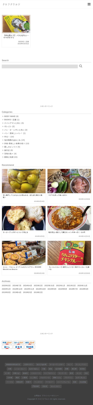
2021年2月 (71, 286)
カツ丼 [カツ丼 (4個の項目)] (7, 373)
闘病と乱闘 (8, 157)
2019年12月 (17, 289)
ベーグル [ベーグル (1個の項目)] (10, 382)
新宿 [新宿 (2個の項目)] (71, 373)
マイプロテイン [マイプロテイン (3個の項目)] (49, 373)
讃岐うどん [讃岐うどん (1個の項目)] (57, 377)
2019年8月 (62, 289)
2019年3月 (27, 292)
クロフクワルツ (11, 4)
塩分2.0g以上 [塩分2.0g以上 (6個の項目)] (34, 369)
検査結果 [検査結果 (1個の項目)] (19, 382)
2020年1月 (6, 289)
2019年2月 (38, 292)
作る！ (7, 137)
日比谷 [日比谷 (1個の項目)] (45, 386)
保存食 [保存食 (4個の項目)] (82, 369)
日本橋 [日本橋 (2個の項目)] (10, 377)
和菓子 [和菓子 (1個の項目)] (28, 382)
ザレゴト (8, 126)
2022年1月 (60, 286)
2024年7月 (16, 286)
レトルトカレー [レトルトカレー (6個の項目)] (20, 369)
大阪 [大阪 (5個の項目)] (43, 369)
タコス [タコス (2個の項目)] (79, 373)
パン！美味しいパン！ (13, 133)
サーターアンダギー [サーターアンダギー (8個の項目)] (57, 364)
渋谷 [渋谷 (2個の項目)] (86, 373)
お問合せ (37, 396)
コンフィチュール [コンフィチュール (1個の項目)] (63, 382)
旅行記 (7, 150)
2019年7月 (73, 289)
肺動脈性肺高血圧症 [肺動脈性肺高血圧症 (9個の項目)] (13, 364)
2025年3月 (6, 286)
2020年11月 (83, 286)
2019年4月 (16, 292)
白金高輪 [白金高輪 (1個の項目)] (83, 382)
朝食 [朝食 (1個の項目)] (74, 382)
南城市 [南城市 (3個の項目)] (25, 373)
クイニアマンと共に (12, 123)
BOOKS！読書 (10, 120)
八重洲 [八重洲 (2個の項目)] (24, 377)
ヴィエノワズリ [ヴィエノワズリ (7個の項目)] (81, 364)
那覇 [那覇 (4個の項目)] (66, 369)
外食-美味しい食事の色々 (14, 143)
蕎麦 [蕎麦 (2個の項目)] (17, 377)
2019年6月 (84, 289)
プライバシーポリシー (50, 396)
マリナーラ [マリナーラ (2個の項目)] (62, 373)
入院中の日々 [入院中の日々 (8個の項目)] (28, 364)
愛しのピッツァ (10, 147)
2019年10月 (41, 289)
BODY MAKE (10, 116)
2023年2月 (38, 286)
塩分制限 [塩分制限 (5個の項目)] (58, 369)
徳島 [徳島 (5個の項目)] (50, 369)
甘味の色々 (8, 154)
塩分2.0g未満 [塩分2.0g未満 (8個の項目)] (41, 364)
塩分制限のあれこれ (12, 140)
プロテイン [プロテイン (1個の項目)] (68, 377)
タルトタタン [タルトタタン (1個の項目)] (55, 386)
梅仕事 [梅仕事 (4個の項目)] (74, 369)
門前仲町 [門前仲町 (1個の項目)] (36, 386)
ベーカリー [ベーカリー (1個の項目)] (50, 382)
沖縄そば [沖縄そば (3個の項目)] (16, 373)
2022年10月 (49, 286)
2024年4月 (27, 286)
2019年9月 (52, 289)
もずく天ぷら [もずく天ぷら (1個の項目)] (80, 377)
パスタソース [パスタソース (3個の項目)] (36, 373)
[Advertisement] (20, 89)
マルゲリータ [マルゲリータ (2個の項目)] (45, 377)
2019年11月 (29, 289)
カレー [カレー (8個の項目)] (69, 364)
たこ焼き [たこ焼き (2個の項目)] (34, 377)
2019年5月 (6, 292)
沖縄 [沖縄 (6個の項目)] (9, 369)
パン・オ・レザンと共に (14, 130)
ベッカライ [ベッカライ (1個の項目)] (38, 382)
